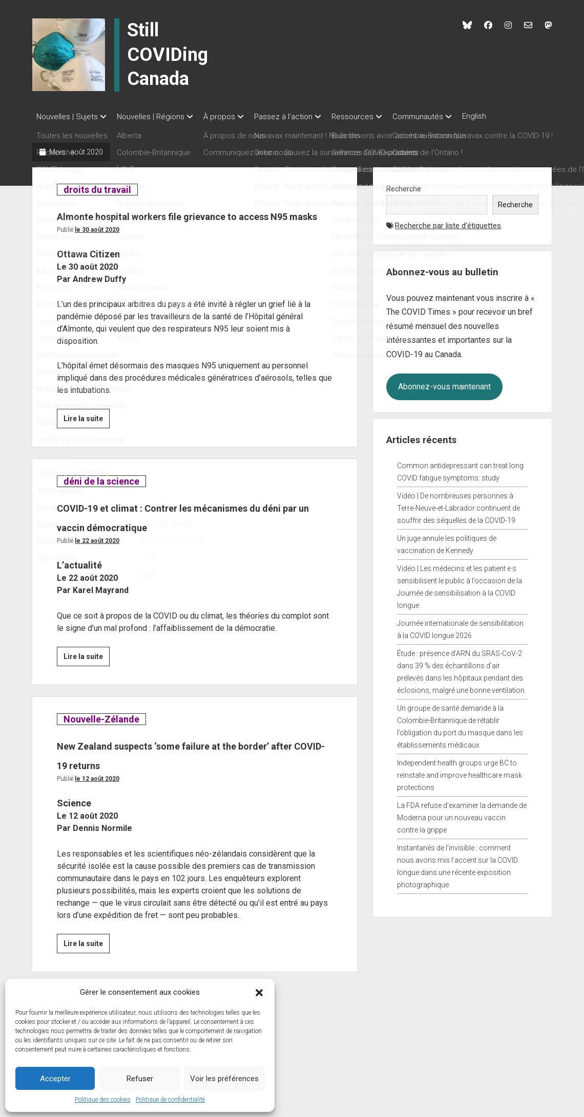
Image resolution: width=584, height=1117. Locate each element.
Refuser (140, 1078)
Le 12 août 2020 (97, 814)
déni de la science (101, 497)
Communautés (443, 116)
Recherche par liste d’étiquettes (448, 222)
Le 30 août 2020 (97, 246)
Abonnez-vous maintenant (444, 383)
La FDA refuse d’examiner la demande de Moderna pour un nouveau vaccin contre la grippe (462, 814)
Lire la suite (87, 436)
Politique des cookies (103, 1099)
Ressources (373, 116)
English (505, 116)
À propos (229, 116)
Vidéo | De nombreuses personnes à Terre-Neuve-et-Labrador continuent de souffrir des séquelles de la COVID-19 (458, 505)
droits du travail (97, 186)
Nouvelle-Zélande (101, 755)
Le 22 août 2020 (97, 576)
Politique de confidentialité (170, 1099)
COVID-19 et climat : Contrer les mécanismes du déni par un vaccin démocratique (168, 543)
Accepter (55, 1078)
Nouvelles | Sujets (67, 116)
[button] (259, 992)
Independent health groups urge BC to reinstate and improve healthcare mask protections (459, 772)
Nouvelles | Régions (156, 116)
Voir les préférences (224, 1078)
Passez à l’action (298, 116)
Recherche (403, 186)
